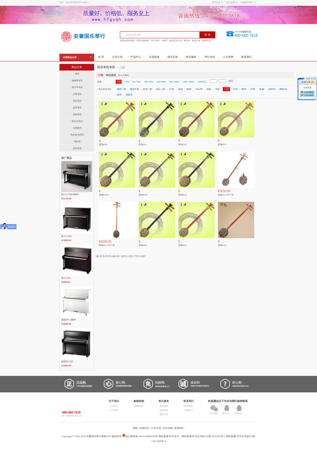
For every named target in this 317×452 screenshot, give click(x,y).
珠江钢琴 (155, 40)
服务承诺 (163, 414)
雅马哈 (187, 40)
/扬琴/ (119, 94)
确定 (231, 81)
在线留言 (188, 410)
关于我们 (114, 401)
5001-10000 (174, 81)
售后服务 (191, 56)
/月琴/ (235, 89)
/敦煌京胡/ (134, 89)
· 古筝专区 (77, 94)
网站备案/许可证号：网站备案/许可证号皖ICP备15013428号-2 (192, 436)
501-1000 (136, 81)
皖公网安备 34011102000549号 (140, 436)
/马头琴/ (199, 89)
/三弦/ (122, 67)
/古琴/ (252, 89)
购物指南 (139, 401)
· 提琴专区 (77, 107)
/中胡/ (171, 89)
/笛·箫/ (262, 89)
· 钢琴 (77, 73)
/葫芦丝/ (272, 89)
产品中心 (135, 56)
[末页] (142, 256)
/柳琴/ (244, 89)
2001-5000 (161, 81)
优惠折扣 (144, 428)
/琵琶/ (208, 89)
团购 (135, 428)
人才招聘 (228, 56)
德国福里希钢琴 (127, 40)
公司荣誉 (114, 410)
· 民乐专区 (77, 101)
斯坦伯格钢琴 (143, 40)
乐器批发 (154, 56)
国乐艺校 (172, 56)
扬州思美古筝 (175, 40)
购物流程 (139, 406)
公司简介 (114, 406)
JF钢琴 (164, 40)
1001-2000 (148, 81)
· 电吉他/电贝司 (77, 134)
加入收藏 (230, 2)
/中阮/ (217, 89)
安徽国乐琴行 (247, 2)
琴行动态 (209, 56)
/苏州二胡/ (147, 89)
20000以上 (202, 81)
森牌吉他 (206, 40)
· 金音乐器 (77, 148)
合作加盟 (168, 428)
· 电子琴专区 (77, 87)
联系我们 (246, 56)
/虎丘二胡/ (160, 89)
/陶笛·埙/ (283, 89)
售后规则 (163, 406)
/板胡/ (189, 89)
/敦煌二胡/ (121, 89)
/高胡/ (180, 89)
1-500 (126, 81)
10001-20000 (188, 81)
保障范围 (163, 410)
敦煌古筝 (196, 40)
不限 (118, 81)
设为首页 (216, 2)
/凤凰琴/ (129, 94)
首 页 (101, 56)
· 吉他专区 (77, 114)
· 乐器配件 (77, 128)
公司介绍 (117, 56)
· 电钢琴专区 (77, 80)
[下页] (136, 256)
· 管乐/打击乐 (76, 121)
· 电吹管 (77, 141)
